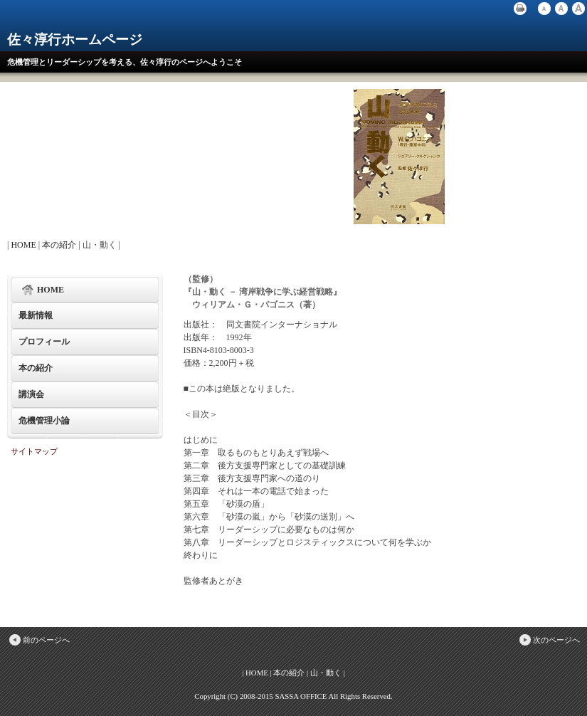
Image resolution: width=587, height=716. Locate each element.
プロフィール (44, 342)
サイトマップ (34, 451)
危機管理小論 (44, 421)
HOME (23, 245)
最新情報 (35, 315)
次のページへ (548, 640)
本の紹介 (59, 245)
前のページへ (38, 640)
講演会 (31, 394)
